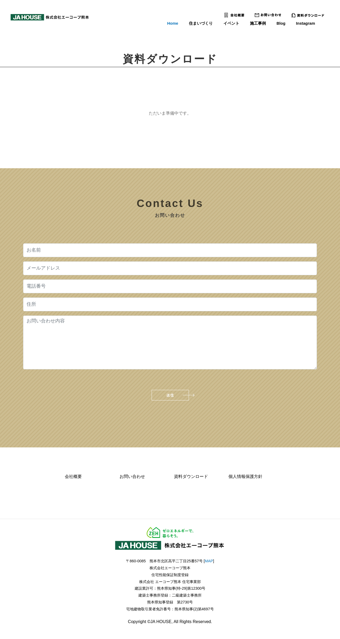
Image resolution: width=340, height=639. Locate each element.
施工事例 (258, 23)
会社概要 (73, 476)
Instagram (305, 23)
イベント (231, 23)
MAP (209, 561)
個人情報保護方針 (245, 476)
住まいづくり (201, 23)
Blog (281, 23)
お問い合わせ (132, 476)
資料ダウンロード (191, 476)
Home (172, 23)
